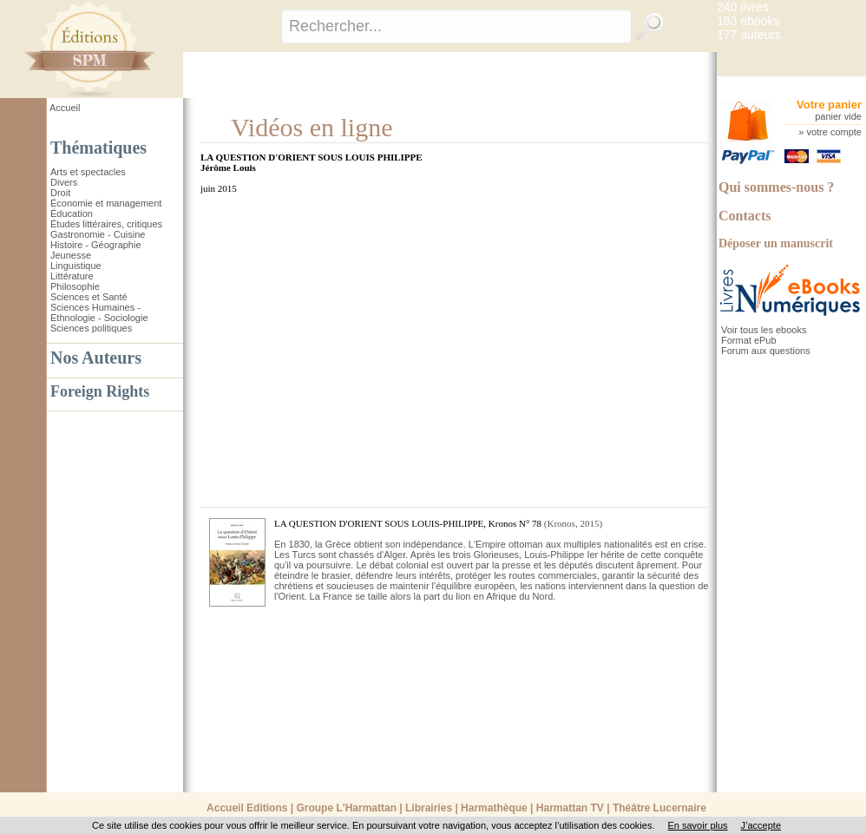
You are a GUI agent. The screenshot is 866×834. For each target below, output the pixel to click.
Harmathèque (494, 808)
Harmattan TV (570, 808)
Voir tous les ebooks (763, 330)
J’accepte (761, 825)
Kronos (561, 523)
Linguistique (76, 265)
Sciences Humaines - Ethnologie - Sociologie (99, 312)
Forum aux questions (765, 350)
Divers (63, 182)
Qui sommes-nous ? (776, 187)
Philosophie (75, 286)
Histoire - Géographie (95, 245)
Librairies (428, 808)
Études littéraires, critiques (106, 224)
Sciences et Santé (89, 297)
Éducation (71, 213)
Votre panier (829, 104)
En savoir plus (697, 825)
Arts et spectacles (88, 172)
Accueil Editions (247, 808)
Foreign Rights (99, 391)
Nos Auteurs (95, 357)
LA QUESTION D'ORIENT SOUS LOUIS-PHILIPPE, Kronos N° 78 (407, 523)
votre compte (834, 132)
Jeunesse (70, 255)
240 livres (743, 7)
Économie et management (105, 203)
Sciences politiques (91, 328)
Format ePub (749, 340)
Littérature (72, 276)
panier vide (838, 116)
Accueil (64, 107)
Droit (60, 192)
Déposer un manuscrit (775, 243)
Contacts (744, 215)
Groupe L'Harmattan (346, 808)
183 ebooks (748, 21)
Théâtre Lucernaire (659, 808)
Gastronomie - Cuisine (97, 234)
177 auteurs (749, 35)
